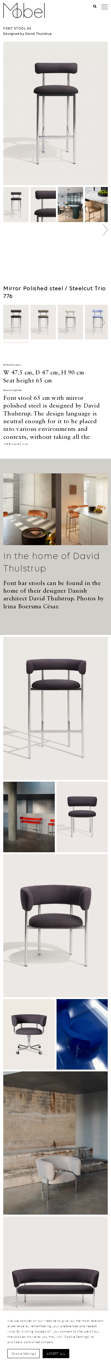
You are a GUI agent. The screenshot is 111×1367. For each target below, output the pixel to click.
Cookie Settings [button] (23, 1353)
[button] (105, 230)
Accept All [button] (56, 1353)
